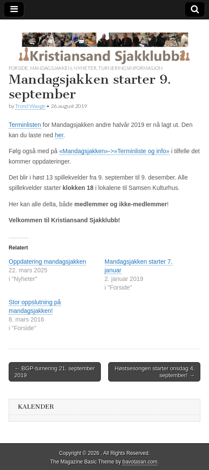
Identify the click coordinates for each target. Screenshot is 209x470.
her (59, 135)
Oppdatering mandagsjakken (47, 261)
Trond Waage (30, 106)
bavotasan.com (140, 462)
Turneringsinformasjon (130, 68)
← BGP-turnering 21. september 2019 (54, 372)
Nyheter (85, 68)
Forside (18, 68)
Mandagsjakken (51, 68)
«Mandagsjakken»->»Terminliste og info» (114, 151)
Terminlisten (25, 124)
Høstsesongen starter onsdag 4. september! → (155, 372)
